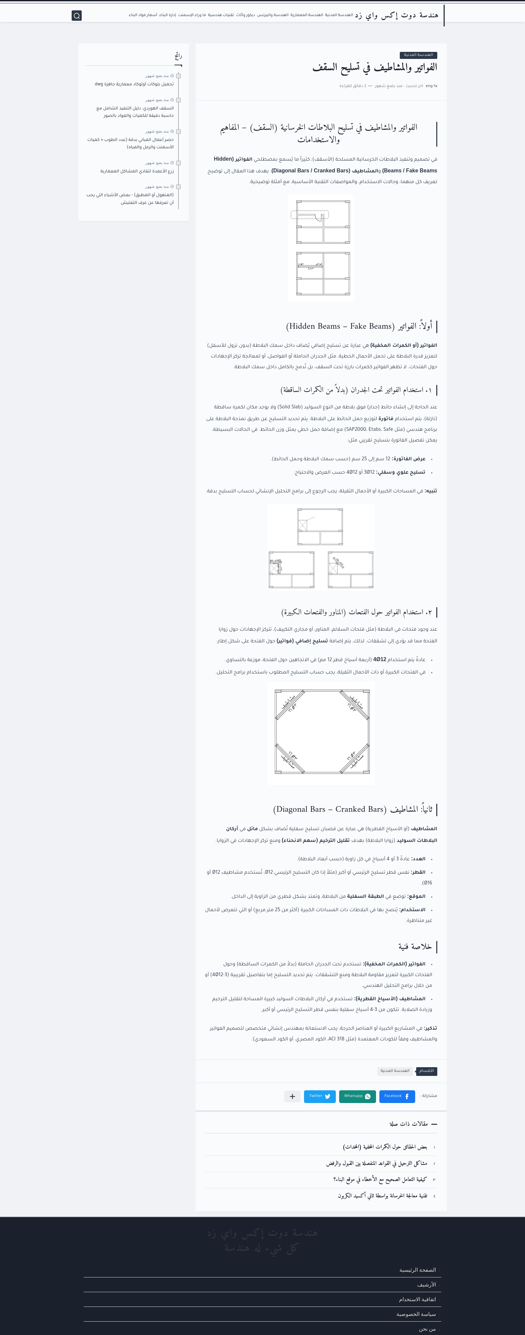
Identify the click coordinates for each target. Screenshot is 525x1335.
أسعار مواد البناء (143, 15)
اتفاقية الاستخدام (417, 1299)
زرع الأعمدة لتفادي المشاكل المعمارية (137, 171)
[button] (397, 1096)
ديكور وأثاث (245, 15)
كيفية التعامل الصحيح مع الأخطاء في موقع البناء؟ (380, 1180)
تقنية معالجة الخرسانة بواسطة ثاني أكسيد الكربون (382, 1196)
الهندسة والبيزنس (273, 15)
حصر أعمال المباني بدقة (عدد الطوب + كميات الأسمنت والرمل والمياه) (130, 144)
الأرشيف (426, 1284)
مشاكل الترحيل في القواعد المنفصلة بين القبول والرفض (376, 1164)
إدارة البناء (167, 15)
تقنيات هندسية (221, 15)
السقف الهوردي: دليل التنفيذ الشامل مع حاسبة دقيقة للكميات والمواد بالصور (135, 112)
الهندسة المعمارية (307, 15)
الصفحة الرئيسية (417, 1270)
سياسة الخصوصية (416, 1314)
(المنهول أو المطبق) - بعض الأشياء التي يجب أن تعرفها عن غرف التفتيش (130, 199)
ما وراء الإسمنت (192, 15)
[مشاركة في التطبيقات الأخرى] (292, 1096)
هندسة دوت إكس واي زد (397, 15)
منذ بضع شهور (157, 75)
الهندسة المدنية (339, 15)
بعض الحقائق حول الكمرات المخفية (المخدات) (385, 1147)
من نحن (427, 1329)
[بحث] (77, 15)
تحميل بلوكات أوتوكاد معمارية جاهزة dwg (134, 84)
